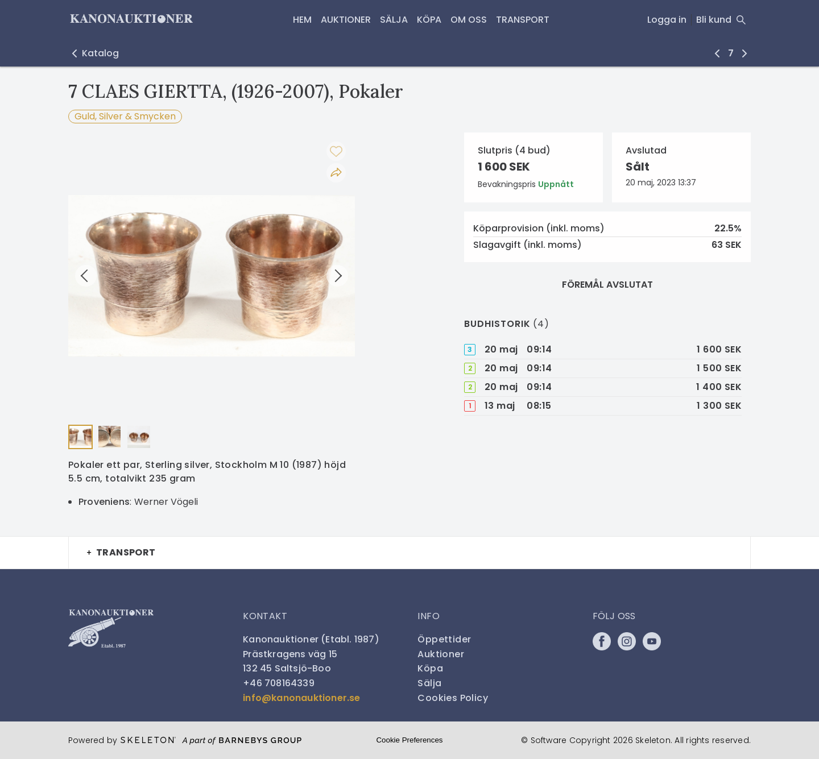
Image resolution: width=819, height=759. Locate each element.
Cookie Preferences (409, 740)
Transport (522, 19)
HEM (302, 19)
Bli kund (713, 19)
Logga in (666, 19)
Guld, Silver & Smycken (125, 116)
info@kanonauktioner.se (301, 697)
